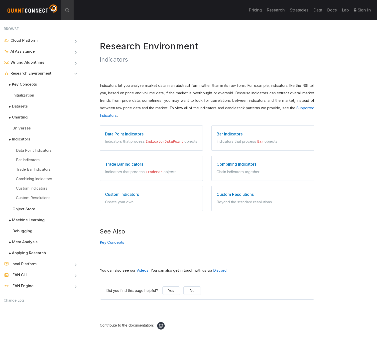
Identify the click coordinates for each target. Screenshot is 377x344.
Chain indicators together (263, 167)
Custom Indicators (31, 188)
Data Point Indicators (34, 150)
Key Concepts (20, 84)
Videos (142, 269)
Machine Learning (24, 220)
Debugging (22, 231)
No (192, 290)
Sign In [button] (362, 9)
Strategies (299, 9)
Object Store (23, 209)
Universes (21, 128)
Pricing (255, 9)
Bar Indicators (28, 159)
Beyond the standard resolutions (263, 197)
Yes (171, 290)
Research (276, 9)
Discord (220, 269)
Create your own (151, 197)
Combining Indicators (34, 178)
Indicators (17, 139)
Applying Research (25, 252)
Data (317, 9)
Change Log (14, 300)
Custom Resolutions (33, 197)
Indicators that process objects (151, 137)
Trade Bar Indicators (33, 169)
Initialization (23, 95)
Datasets (16, 106)
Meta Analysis (20, 241)
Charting (16, 117)
